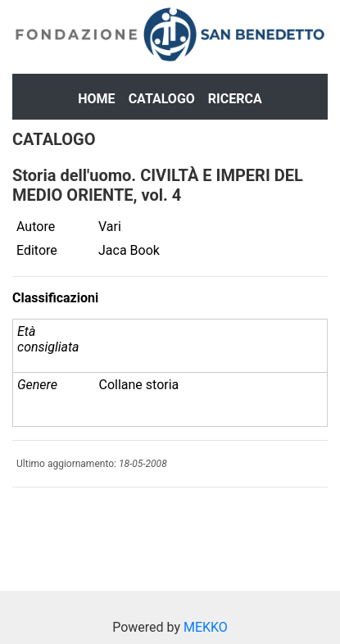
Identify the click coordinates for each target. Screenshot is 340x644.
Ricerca (235, 99)
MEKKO (206, 627)
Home (96, 99)
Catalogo (162, 99)
